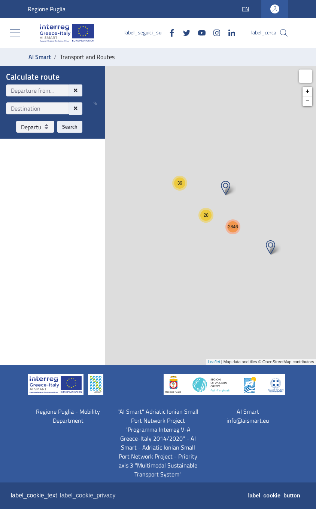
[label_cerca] (283, 32)
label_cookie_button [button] (274, 496)
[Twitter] (183, 32)
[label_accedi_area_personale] (274, 9)
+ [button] (308, 91)
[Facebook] (168, 32)
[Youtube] (198, 32)
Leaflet (214, 362)
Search (70, 126)
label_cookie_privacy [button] (88, 495)
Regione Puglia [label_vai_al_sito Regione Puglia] (33, 8)
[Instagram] (213, 32)
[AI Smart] (68, 33)
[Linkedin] (228, 32)
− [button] (308, 101)
